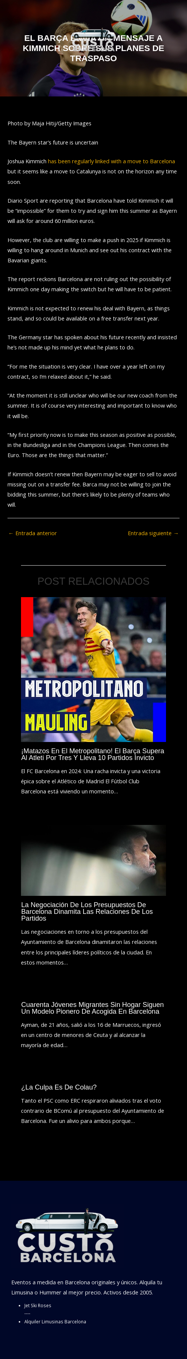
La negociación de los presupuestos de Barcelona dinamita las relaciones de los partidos (87, 911)
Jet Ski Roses (37, 1305)
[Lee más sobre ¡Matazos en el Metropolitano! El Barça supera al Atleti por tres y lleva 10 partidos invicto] (93, 669)
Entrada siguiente (153, 533)
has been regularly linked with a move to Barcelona (111, 161)
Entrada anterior (32, 533)
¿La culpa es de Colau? (59, 1087)
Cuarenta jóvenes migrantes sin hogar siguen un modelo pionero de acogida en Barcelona (92, 1008)
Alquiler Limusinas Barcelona (55, 1321)
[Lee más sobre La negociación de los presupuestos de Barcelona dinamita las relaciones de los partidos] (93, 859)
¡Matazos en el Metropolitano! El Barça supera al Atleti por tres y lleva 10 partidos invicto (92, 754)
